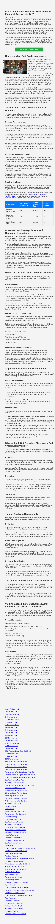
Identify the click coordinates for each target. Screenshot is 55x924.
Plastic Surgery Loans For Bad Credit (17, 864)
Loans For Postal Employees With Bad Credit (20, 848)
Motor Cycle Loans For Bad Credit (16, 801)
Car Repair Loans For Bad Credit (16, 798)
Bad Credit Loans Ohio (12, 901)
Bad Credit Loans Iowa (12, 911)
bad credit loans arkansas (29, 49)
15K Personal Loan (11, 754)
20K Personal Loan (11, 738)
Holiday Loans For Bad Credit (15, 811)
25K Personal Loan (11, 740)
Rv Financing (9, 845)
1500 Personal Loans (12, 725)
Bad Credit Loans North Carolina (16, 851)
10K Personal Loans (12, 719)
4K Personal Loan (11, 735)
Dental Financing (10, 806)
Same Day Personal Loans (14, 796)
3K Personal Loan (11, 722)
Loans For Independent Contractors (17, 887)
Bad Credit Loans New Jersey (15, 893)
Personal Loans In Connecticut (15, 914)
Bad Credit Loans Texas (13, 803)
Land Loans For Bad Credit (14, 853)
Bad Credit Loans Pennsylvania (15, 832)
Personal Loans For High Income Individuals (20, 775)
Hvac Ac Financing (11, 835)
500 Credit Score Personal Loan (16, 767)
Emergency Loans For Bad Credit (16, 790)
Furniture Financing (11, 856)
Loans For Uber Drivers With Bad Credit (18, 895)
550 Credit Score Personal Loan (16, 761)
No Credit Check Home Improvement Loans (19, 890)
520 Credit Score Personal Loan (16, 764)
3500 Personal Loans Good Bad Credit (18, 751)
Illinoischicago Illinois (12, 880)
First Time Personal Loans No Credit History (20, 785)
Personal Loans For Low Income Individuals (19, 859)
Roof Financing (10, 809)
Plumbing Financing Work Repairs (16, 882)
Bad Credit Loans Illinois (13, 824)
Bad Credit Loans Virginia (13, 843)
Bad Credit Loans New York (14, 780)
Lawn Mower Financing (13, 819)
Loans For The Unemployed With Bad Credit (20, 777)
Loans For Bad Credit (12, 709)
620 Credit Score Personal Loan (16, 769)
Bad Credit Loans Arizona (13, 838)
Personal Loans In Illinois (13, 877)
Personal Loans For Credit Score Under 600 (20, 772)
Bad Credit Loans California (14, 782)
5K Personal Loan (11, 727)
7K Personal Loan (11, 733)
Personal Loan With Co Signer (15, 788)
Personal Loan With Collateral (15, 827)
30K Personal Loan (11, 756)
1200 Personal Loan (12, 714)
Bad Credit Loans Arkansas (14, 861)
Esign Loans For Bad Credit (14, 866)
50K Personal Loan (11, 746)
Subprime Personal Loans (13, 903)
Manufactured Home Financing (15, 830)
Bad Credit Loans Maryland (14, 908)
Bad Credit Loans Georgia (14, 822)
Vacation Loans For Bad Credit (15, 869)
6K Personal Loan (11, 748)
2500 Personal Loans (12, 743)
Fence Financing (10, 885)
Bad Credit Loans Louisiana (14, 840)
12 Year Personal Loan (12, 872)
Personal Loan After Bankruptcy (15, 814)
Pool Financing (10, 898)
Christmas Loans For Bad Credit (16, 793)
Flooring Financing (11, 874)
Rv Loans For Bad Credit (13, 906)
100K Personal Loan (12, 759)
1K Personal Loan (11, 712)
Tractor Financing (11, 817)
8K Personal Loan (11, 730)
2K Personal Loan (11, 717)
